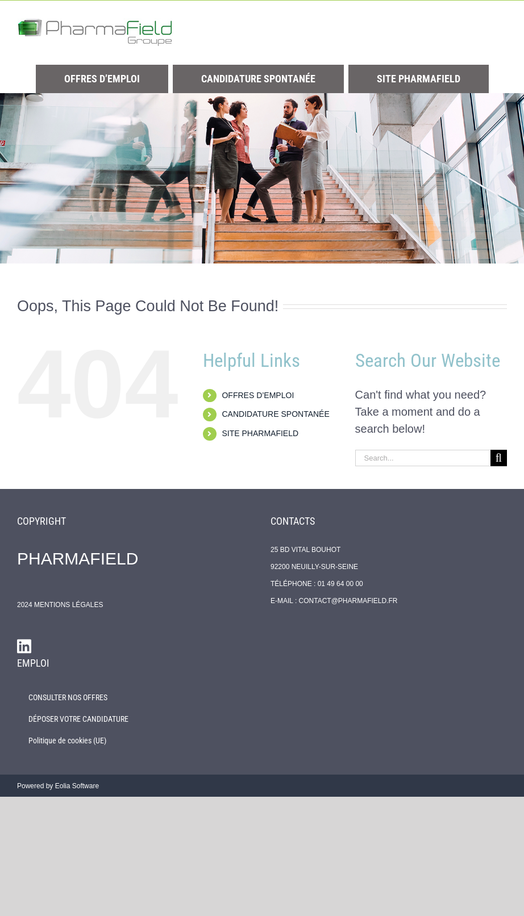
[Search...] (422, 458)
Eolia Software (77, 786)
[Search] (498, 458)
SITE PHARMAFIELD (260, 433)
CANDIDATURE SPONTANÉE (275, 414)
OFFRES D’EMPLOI (258, 395)
